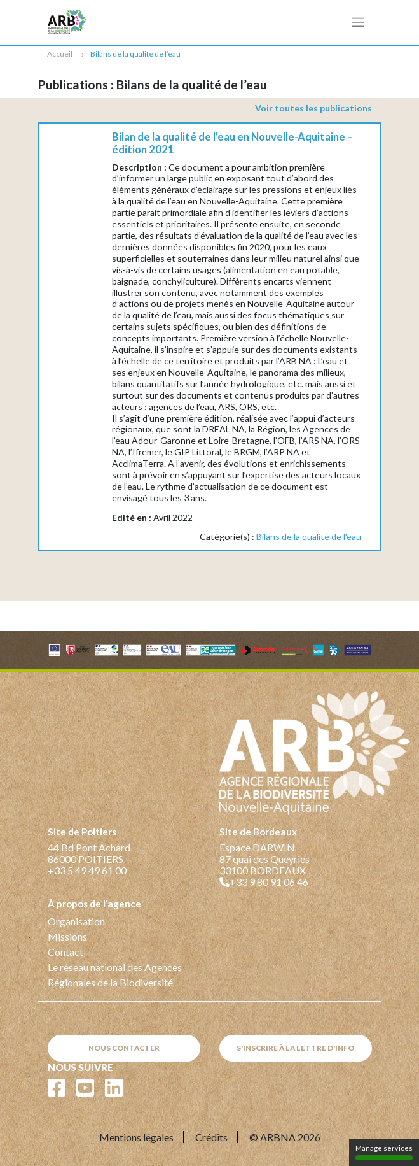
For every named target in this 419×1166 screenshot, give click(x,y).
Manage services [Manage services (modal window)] (384, 1152)
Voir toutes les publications (313, 108)
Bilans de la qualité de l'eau (308, 536)
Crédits (211, 1137)
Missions (67, 936)
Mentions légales (136, 1137)
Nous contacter (124, 1048)
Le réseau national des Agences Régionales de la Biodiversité (115, 974)
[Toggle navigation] (357, 22)
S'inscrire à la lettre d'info (295, 1048)
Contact (65, 952)
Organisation (76, 921)
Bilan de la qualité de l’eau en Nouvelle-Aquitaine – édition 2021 (232, 143)
